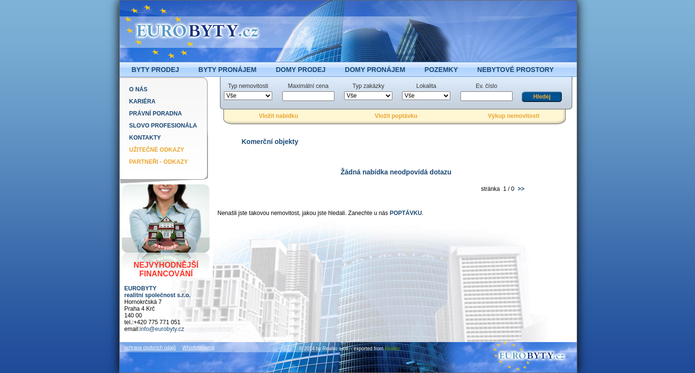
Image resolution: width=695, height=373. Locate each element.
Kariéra (142, 101)
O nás (138, 89)
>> (520, 189)
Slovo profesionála (163, 125)
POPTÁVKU (405, 213)
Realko (392, 348)
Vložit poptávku (396, 116)
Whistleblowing (198, 347)
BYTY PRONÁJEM (227, 69)
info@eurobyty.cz (162, 329)
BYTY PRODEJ (156, 69)
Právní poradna (155, 113)
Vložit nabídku (278, 116)
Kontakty (145, 137)
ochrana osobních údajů (150, 347)
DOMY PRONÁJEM (375, 69)
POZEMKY (441, 69)
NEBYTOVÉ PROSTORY (515, 69)
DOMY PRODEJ (300, 69)
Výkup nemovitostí (514, 116)
